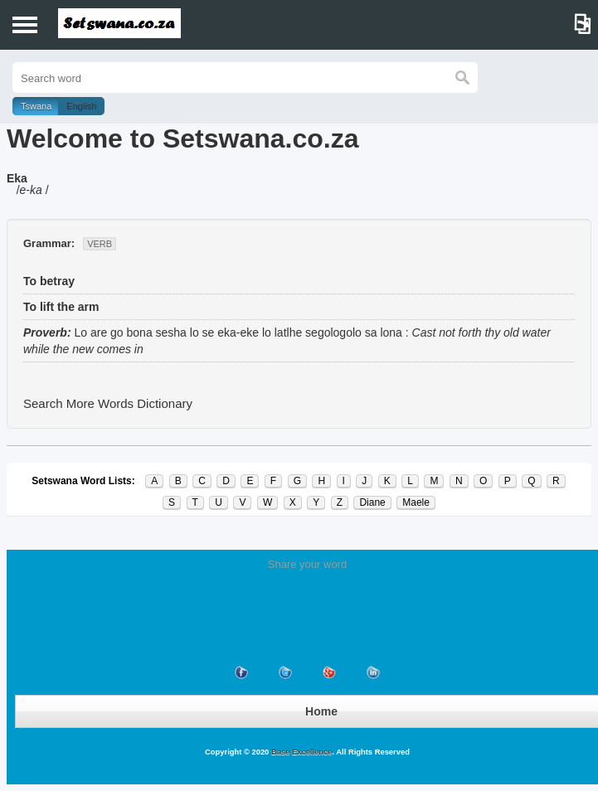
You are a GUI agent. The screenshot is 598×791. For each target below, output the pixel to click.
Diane (372, 502)
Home (321, 711)
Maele (416, 502)
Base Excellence (300, 752)
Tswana (36, 106)
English (81, 106)
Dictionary (164, 403)
